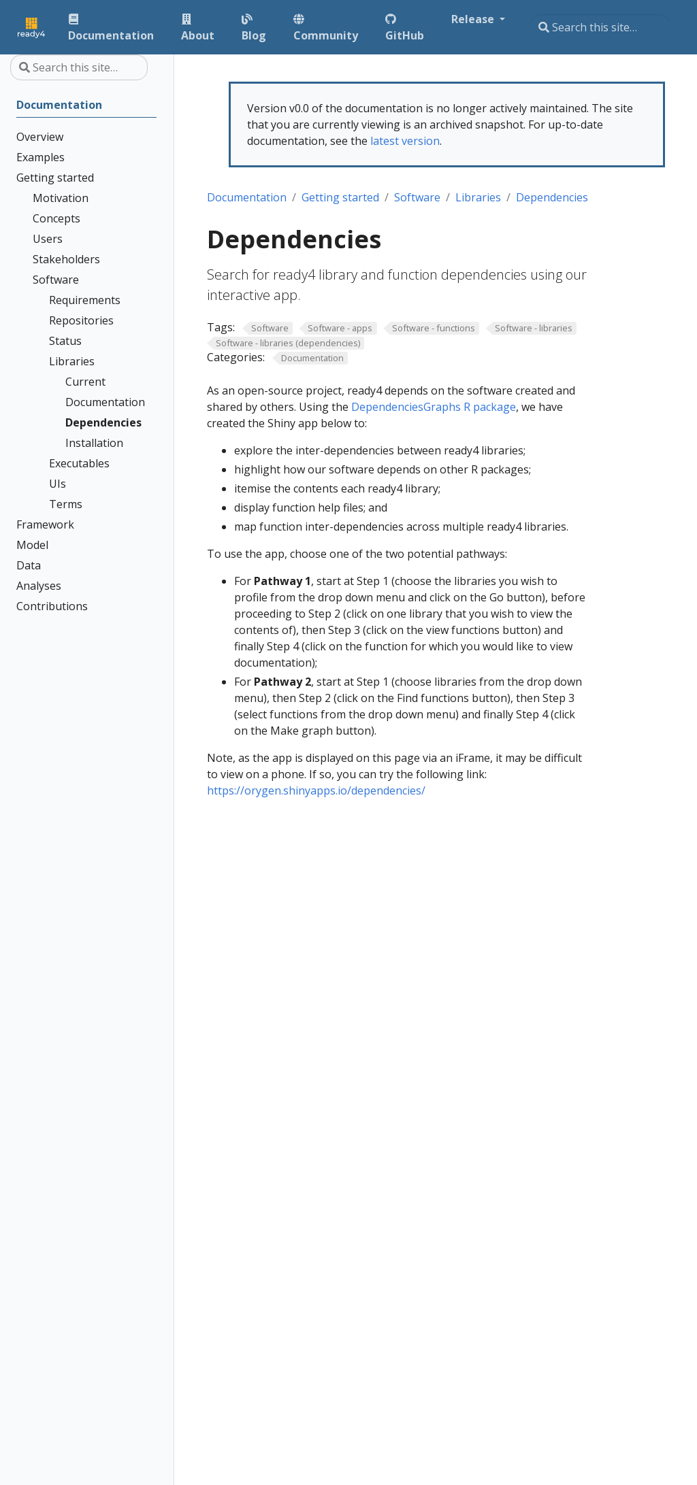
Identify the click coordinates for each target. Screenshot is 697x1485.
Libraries (478, 197)
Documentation (247, 197)
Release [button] (474, 19)
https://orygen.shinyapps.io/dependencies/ (316, 790)
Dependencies (552, 197)
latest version (405, 140)
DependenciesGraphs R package (433, 406)
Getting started (340, 197)
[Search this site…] (600, 27)
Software (417, 197)
